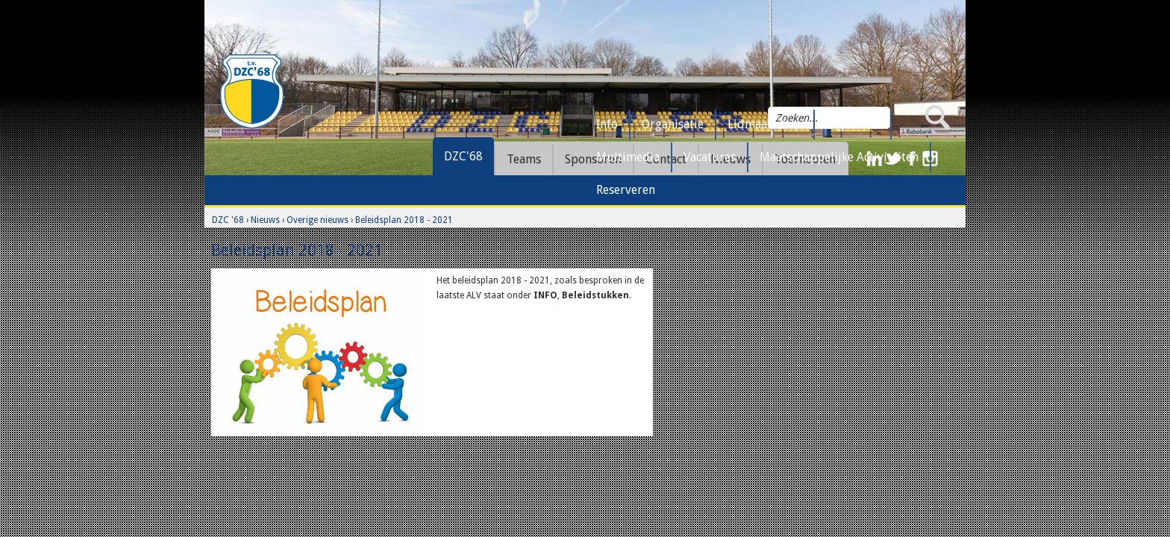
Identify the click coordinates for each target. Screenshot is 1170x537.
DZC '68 (228, 220)
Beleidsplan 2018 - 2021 (404, 220)
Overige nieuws (317, 220)
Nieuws (265, 220)
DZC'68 (463, 156)
